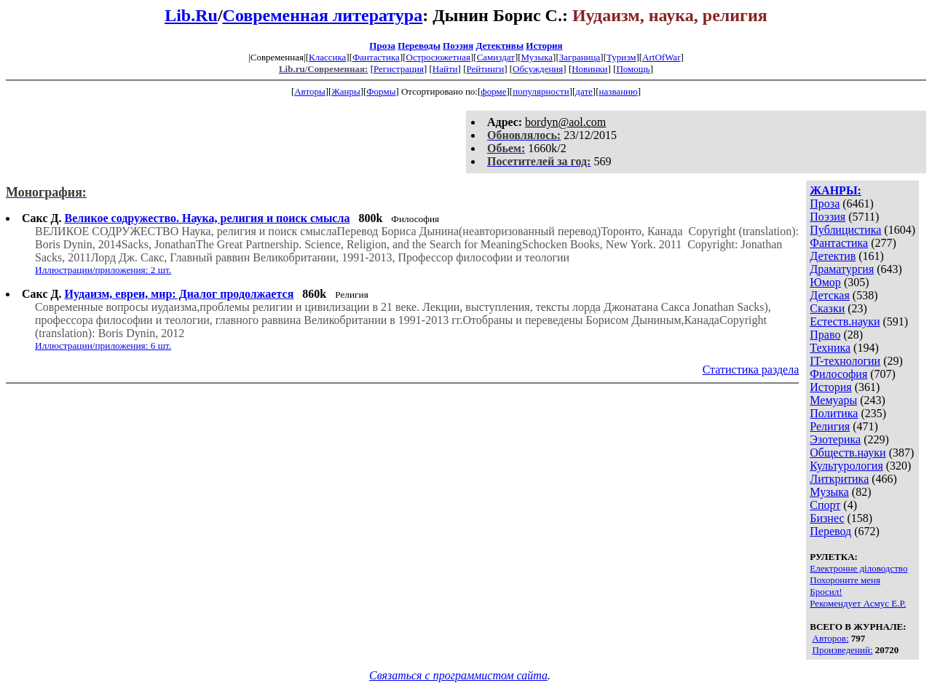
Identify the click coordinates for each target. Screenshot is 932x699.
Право (825, 334)
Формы (380, 91)
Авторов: (831, 638)
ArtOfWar (661, 57)
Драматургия (842, 269)
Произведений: (843, 649)
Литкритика (839, 479)
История (544, 45)
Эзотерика (835, 439)
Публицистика (845, 230)
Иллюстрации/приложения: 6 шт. (103, 345)
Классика (327, 57)
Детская (830, 295)
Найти (445, 68)
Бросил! (826, 591)
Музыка (537, 57)
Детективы (499, 45)
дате (584, 91)
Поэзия (458, 45)
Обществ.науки (847, 452)
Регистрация (399, 68)
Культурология (846, 465)
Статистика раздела (751, 369)
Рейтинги (486, 68)
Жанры (345, 91)
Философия (838, 374)
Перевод (830, 531)
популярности (541, 91)
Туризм (621, 57)
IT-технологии (845, 361)
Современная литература (323, 15)
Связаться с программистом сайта (458, 675)
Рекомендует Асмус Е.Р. (858, 603)
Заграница (580, 57)
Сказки (827, 308)
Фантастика (376, 57)
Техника (830, 347)
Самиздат (496, 57)
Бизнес (827, 518)
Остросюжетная (438, 57)
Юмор (825, 282)
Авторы (309, 91)
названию (618, 91)
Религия (830, 426)
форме (493, 91)
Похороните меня (845, 579)
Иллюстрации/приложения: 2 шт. (103, 269)
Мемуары (833, 400)
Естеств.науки (845, 321)
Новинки (589, 68)
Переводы (419, 45)
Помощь (632, 68)
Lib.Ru (191, 15)
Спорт (825, 505)
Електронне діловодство (858, 568)
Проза (382, 45)
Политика (834, 413)
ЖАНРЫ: (835, 190)
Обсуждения (538, 68)
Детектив (833, 256)
